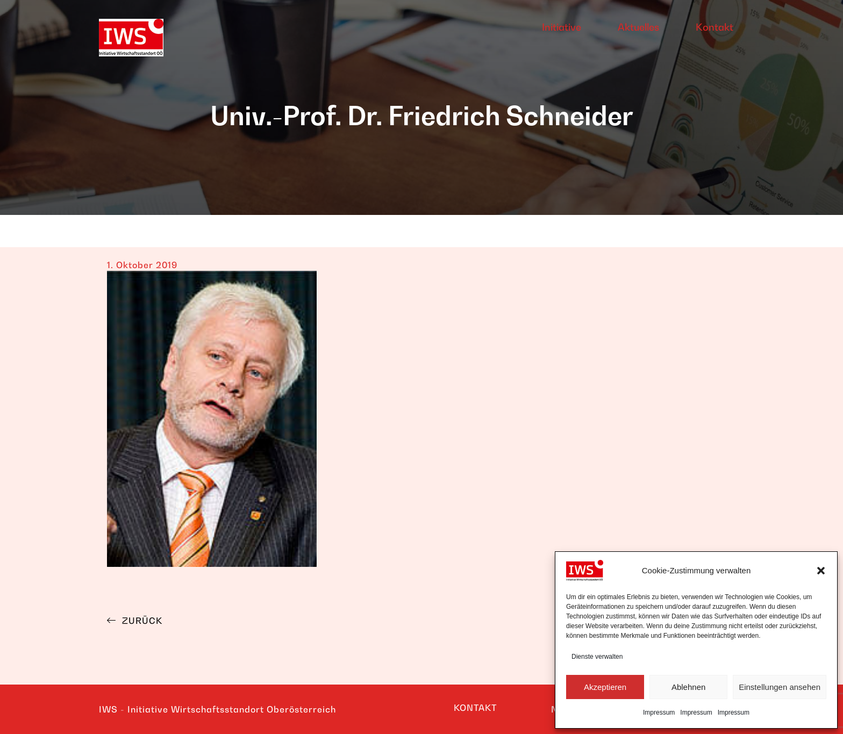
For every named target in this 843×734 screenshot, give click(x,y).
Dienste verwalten (597, 656)
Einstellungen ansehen (779, 687)
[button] (821, 570)
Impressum (659, 712)
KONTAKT (475, 707)
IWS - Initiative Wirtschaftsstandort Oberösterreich (217, 709)
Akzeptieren (605, 687)
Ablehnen (688, 687)
